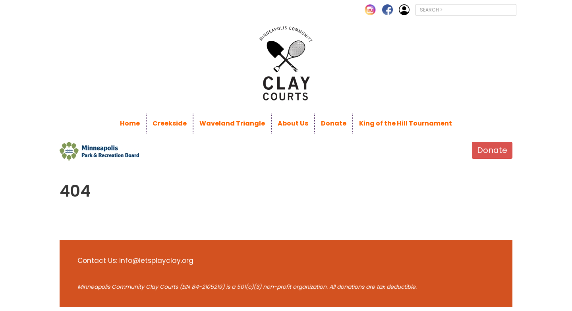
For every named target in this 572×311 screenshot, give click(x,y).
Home (130, 123)
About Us (293, 123)
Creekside (170, 123)
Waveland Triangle (232, 123)
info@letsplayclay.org (156, 260)
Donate (333, 123)
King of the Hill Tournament (405, 123)
